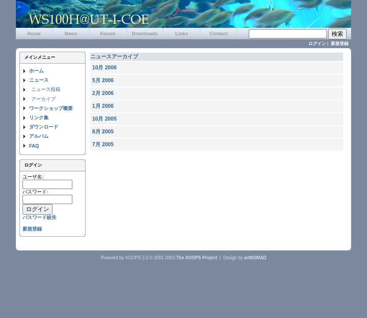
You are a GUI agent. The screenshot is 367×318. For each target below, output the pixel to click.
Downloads (145, 33)
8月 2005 (103, 132)
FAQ (34, 145)
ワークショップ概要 (51, 108)
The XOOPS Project (196, 257)
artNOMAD (255, 257)
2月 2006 (103, 93)
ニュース (39, 80)
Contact (219, 33)
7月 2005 (103, 144)
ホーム (36, 70)
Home (34, 33)
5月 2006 (103, 80)
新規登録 (339, 43)
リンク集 (39, 117)
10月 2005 (104, 119)
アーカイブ (43, 99)
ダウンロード (43, 126)
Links (181, 33)
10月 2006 (104, 67)
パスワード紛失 (39, 217)
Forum (107, 33)
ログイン (317, 43)
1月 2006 (103, 106)
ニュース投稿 (45, 89)
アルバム (39, 136)
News (71, 33)
